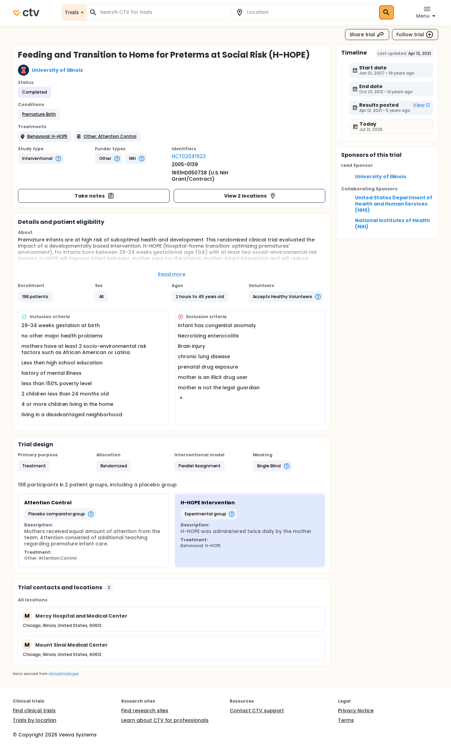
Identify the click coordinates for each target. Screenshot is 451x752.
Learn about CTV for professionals (165, 720)
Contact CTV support (257, 710)
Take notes (94, 195)
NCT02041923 (189, 156)
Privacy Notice (356, 710)
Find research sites (144, 710)
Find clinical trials (34, 710)
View (421, 105)
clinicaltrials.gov (63, 673)
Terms (346, 720)
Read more (172, 274)
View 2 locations (250, 195)
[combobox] (163, 12)
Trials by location (34, 720)
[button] (39, 114)
